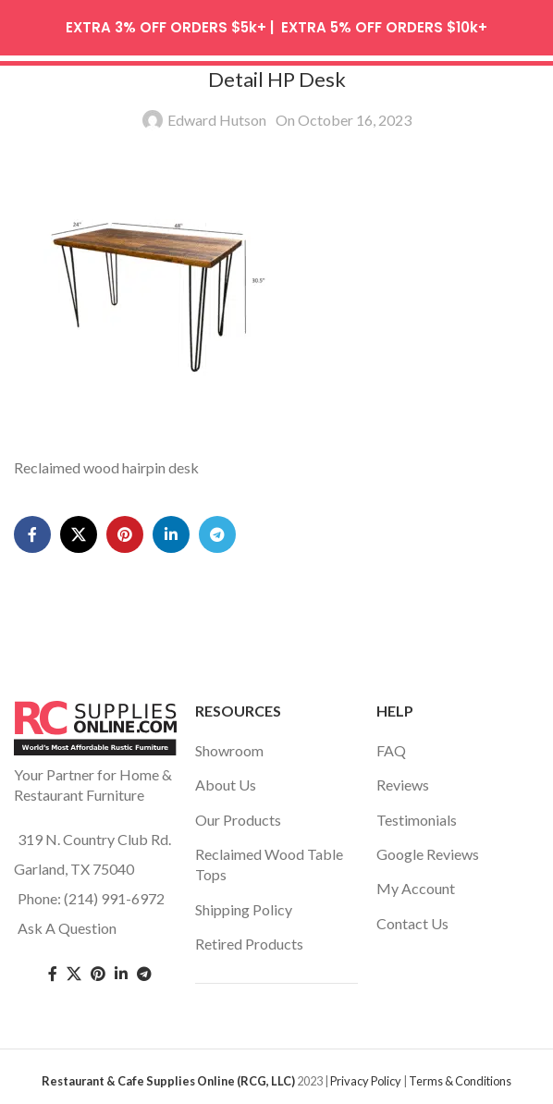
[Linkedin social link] (171, 529)
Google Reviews (427, 848)
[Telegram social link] (217, 529)
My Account (415, 883)
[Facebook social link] (32, 529)
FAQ (391, 745)
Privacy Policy (365, 1075)
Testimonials (416, 814)
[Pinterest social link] (124, 529)
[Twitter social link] (74, 969)
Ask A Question (67, 922)
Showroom (229, 745)
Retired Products (249, 939)
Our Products (238, 814)
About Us (225, 780)
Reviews (402, 780)
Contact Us (412, 917)
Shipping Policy (243, 904)
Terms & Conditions (460, 1075)
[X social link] (78, 529)
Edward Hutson (216, 115)
